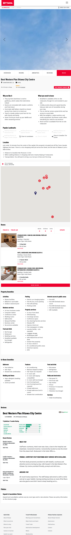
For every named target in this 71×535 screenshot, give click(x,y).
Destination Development (33, 527)
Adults (39, 228)
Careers (50, 527)
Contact (50, 530)
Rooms (21, 73)
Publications (51, 524)
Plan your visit (7, 527)
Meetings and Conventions (33, 517)
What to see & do (8, 521)
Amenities (35, 73)
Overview (7, 73)
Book (64, 73)
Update (62, 230)
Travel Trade (29, 524)
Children (45, 228)
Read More (20, 248)
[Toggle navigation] (67, 2)
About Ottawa (7, 517)
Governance (51, 521)
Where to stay (7, 524)
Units (51, 228)
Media (27, 530)
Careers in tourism (8, 530)
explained (23, 87)
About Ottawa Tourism (54, 517)
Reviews (50, 73)
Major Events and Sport (32, 521)
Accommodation (6, 7)
